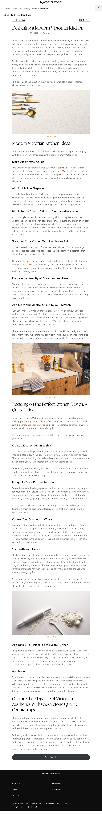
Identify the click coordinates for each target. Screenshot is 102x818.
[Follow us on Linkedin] (32, 807)
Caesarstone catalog (40, 745)
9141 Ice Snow (51, 136)
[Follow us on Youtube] (28, 807)
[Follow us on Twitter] (17, 807)
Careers (15, 789)
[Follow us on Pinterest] (24, 807)
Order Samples (51, 757)
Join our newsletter (51, 773)
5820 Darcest (26, 264)
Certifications (56, 784)
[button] (89, 783)
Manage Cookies (63, 804)
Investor (15, 795)
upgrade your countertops (32, 424)
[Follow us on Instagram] (20, 807)
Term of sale (36, 804)
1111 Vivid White (47, 314)
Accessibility (49, 804)
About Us (16, 784)
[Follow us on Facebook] (13, 807)
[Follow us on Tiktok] (36, 807)
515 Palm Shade (45, 227)
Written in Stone (17, 8)
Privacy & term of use (20, 804)
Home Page (7, 8)
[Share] (98, 7)
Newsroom (55, 789)
